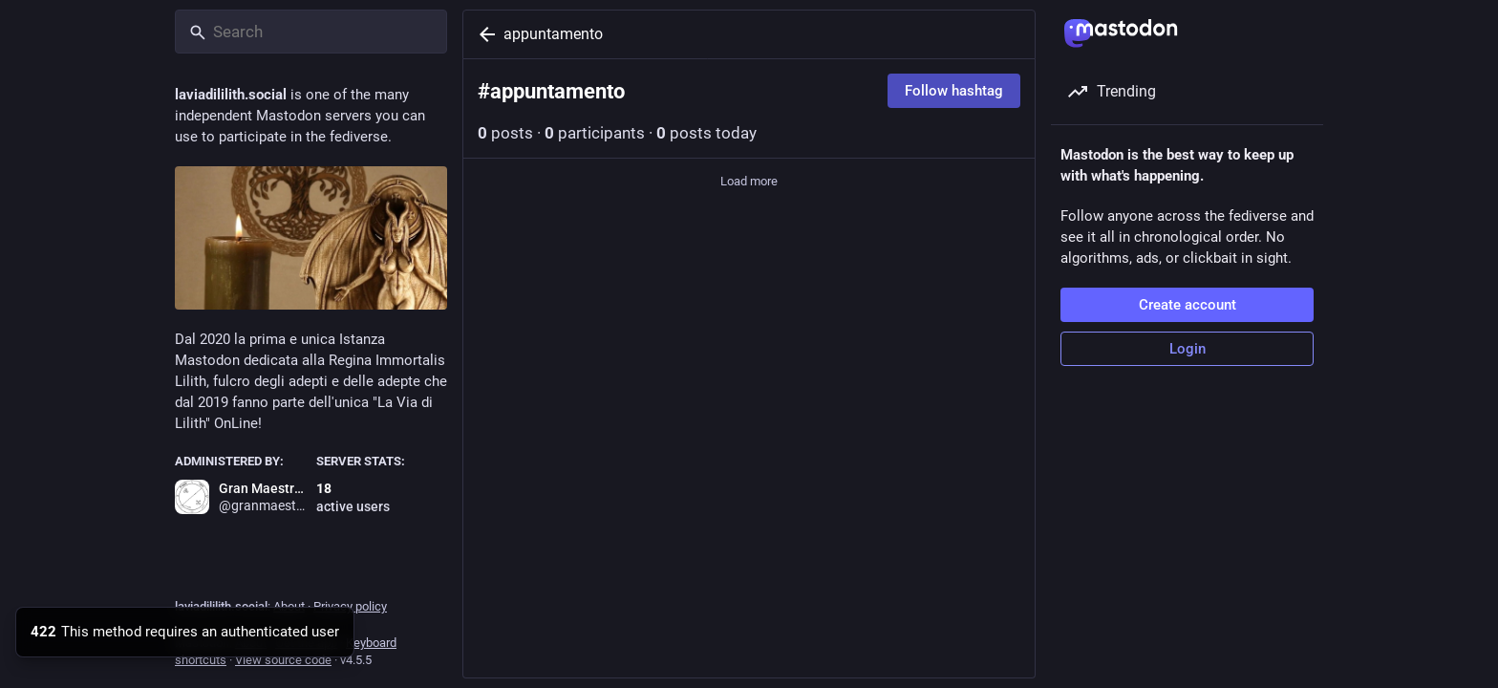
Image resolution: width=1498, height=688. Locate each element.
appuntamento (553, 34)
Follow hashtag (954, 90)
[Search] (311, 32)
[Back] (483, 34)
